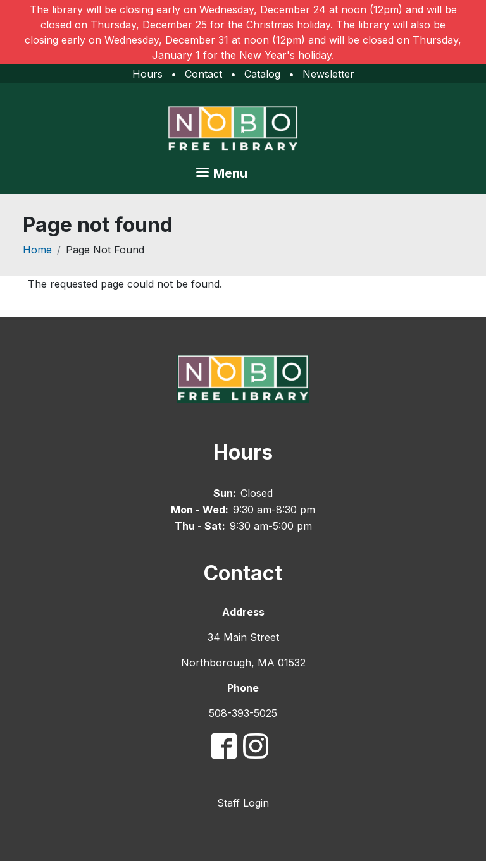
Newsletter (328, 74)
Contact (203, 74)
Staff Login (243, 803)
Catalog (262, 74)
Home (37, 249)
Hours (147, 74)
